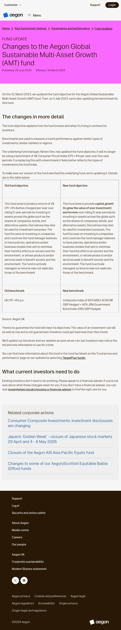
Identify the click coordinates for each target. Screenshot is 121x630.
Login (112, 5)
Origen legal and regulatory (29, 610)
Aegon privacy (21, 596)
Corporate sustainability (28, 561)
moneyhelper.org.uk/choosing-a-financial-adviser (40, 389)
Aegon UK (18, 554)
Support (17, 498)
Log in (15, 505)
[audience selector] (12, 5)
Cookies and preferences (50, 596)
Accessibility (46, 603)
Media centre (20, 530)
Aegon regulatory (23, 603)
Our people (19, 544)
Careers (17, 537)
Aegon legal (78, 596)
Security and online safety (29, 513)
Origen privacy (68, 603)
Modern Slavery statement (29, 569)
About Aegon (20, 523)
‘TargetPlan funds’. (74, 358)
